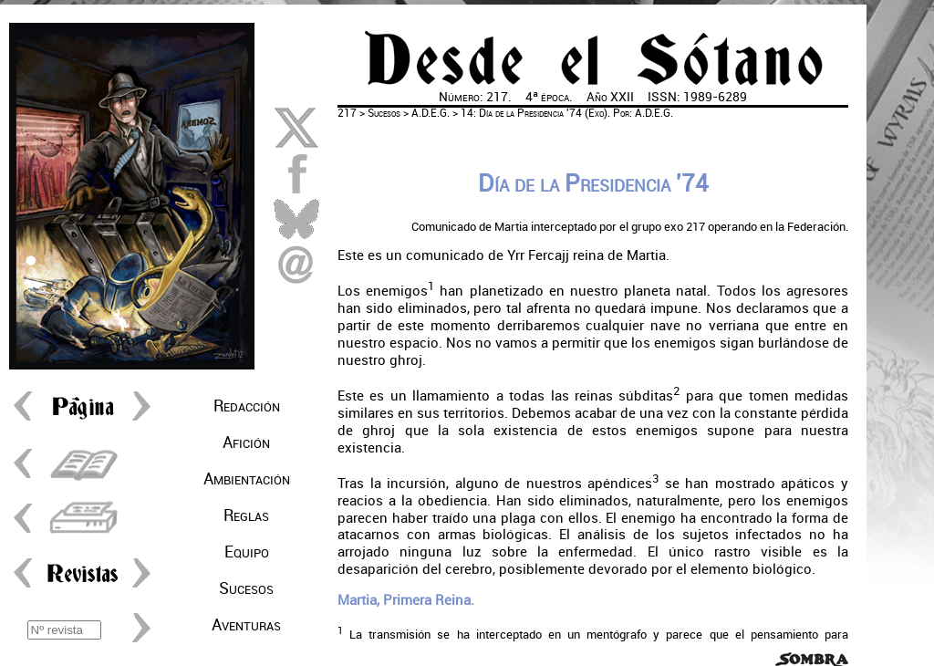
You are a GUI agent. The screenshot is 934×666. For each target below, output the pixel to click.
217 (347, 113)
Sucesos (246, 588)
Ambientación (246, 479)
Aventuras (246, 625)
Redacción (246, 406)
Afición (246, 442)
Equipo (246, 552)
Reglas (246, 515)
